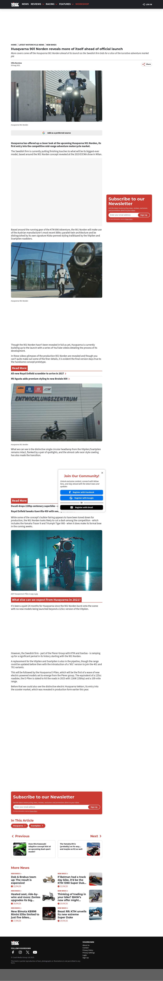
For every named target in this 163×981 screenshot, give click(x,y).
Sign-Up (86, 958)
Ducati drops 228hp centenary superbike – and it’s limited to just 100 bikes (52, 506)
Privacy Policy (33, 811)
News (25, 4)
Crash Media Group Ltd (21, 957)
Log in (147, 4)
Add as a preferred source (56, 132)
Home (14, 44)
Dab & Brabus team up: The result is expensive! (23, 880)
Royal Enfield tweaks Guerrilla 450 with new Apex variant (43, 511)
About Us (86, 945)
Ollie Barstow (16, 63)
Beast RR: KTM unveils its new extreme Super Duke (72, 914)
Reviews (37, 4)
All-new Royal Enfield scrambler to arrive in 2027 (38, 373)
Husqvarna (18, 825)
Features (66, 4)
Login (85, 955)
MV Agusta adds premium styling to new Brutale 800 (40, 379)
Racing (52, 4)
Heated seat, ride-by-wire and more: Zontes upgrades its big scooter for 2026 (25, 897)
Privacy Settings (89, 953)
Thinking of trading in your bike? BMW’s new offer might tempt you (72, 897)
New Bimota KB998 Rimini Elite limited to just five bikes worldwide (25, 914)
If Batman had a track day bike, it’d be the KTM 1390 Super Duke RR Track (72, 880)
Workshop (82, 4)
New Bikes (51, 44)
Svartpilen (36, 825)
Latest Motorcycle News (31, 44)
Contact (86, 948)
